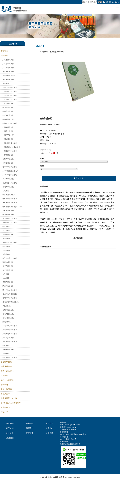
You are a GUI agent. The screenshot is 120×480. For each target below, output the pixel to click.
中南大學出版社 (8, 111)
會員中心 (49, 428)
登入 (106, 2)
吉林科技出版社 (8, 211)
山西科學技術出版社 (9, 95)
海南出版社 (6, 278)
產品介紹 (10, 428)
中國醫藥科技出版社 (9, 143)
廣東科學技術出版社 (9, 342)
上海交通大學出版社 (9, 87)
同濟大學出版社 (8, 179)
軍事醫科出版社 (8, 262)
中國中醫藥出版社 (8, 119)
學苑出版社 (6, 346)
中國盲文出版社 (8, 131)
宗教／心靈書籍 (7, 380)
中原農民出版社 (8, 115)
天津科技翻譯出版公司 (10, 171)
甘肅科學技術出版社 (9, 167)
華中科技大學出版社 (9, 290)
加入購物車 (78, 178)
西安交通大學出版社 (9, 183)
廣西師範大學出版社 (9, 334)
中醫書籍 (4, 51)
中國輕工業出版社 (8, 135)
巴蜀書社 (5, 191)
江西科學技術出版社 (9, 218)
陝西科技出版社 (8, 286)
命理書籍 (4, 375)
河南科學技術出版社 (9, 242)
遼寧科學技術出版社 (9, 357)
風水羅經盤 (5, 407)
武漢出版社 (6, 238)
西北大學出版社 (8, 187)
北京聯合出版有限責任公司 (12, 207)
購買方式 (29, 428)
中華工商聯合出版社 (9, 151)
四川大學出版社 (8, 159)
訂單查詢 (29, 433)
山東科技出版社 (8, 103)
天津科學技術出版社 (9, 175)
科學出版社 (6, 254)
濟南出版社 (6, 354)
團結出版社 (6, 322)
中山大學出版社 (8, 107)
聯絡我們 (10, 438)
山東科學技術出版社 (9, 99)
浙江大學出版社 (8, 266)
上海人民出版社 (8, 72)
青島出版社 (6, 250)
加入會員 (10, 433)
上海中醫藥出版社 (8, 75)
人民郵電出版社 (8, 68)
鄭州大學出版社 (8, 349)
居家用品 (4, 412)
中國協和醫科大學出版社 (11, 147)
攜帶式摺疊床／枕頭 (9, 398)
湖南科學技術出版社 (9, 298)
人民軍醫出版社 (8, 60)
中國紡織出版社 (8, 139)
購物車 (115, 2)
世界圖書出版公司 (8, 195)
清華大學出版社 (8, 282)
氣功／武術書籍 (7, 371)
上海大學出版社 (8, 80)
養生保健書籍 (6, 366)
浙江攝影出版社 (8, 270)
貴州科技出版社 (8, 310)
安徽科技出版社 (8, 215)
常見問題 (49, 433)
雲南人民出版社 (8, 314)
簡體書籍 (4, 55)
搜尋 (100, 2)
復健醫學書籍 (6, 362)
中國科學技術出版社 (9, 123)
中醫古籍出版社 (8, 155)
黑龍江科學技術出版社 (10, 302)
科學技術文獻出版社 (9, 258)
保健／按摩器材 (7, 389)
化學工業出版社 (8, 163)
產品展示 (49, 423)
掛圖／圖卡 (5, 394)
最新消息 (29, 423)
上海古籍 (5, 84)
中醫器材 (4, 385)
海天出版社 (6, 274)
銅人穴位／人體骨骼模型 (11, 403)
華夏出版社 (6, 306)
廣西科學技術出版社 (9, 330)
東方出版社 (6, 230)
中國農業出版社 (8, 127)
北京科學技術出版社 (9, 199)
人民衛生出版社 (8, 64)
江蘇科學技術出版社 (9, 222)
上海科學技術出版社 (9, 91)
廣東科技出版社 (8, 338)
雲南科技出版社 (8, 318)
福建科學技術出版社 (9, 326)
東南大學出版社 (8, 234)
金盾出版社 (6, 226)
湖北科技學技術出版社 (10, 294)
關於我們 (10, 423)
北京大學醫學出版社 (9, 203)
